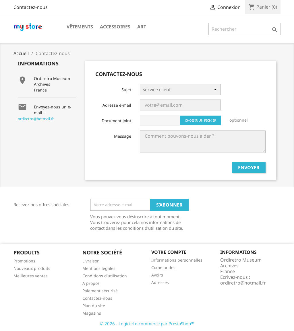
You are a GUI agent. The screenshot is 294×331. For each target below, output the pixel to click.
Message (122, 136)
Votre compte (168, 252)
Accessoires (115, 27)
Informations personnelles (176, 260)
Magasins (91, 313)
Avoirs (157, 275)
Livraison (91, 261)
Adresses (160, 282)
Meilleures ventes (30, 276)
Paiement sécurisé (100, 290)
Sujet (126, 89)
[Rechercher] (244, 29)
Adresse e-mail (116, 105)
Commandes (163, 267)
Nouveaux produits (31, 268)
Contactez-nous (30, 7)
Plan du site (93, 305)
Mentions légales (98, 268)
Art (141, 27)
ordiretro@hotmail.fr (36, 118)
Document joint (116, 120)
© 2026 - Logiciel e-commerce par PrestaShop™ (147, 323)
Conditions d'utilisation (104, 276)
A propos (91, 283)
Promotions (24, 261)
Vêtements (80, 27)
